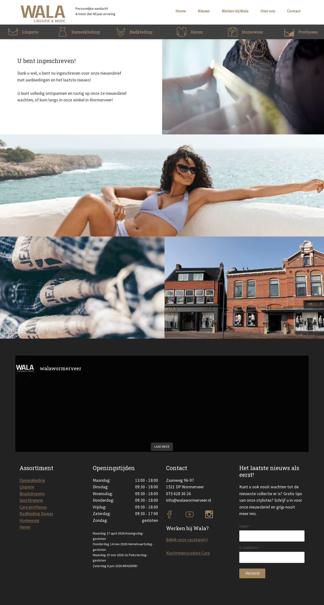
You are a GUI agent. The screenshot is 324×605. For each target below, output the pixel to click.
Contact (294, 11)
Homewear (29, 520)
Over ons (267, 11)
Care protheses (33, 507)
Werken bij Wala (235, 11)
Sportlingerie (31, 500)
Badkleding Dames (36, 513)
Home (181, 11)
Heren (24, 527)
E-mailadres (249, 548)
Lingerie (26, 487)
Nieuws (204, 11)
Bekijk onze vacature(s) (187, 539)
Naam (245, 526)
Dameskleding (32, 480)
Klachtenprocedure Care (188, 553)
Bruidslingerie (32, 493)
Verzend (252, 573)
